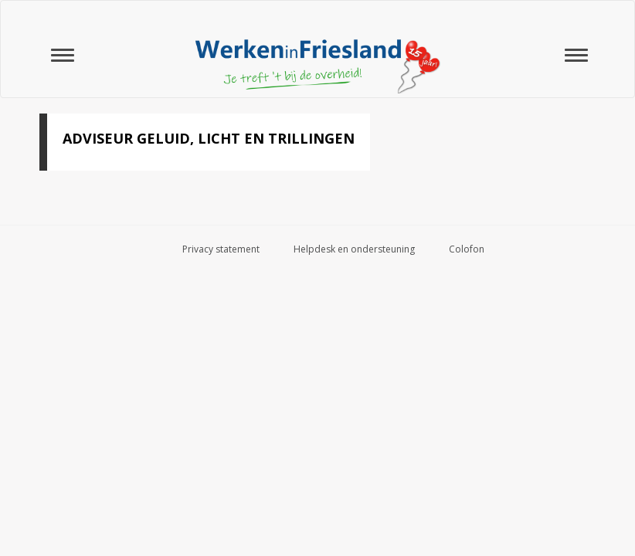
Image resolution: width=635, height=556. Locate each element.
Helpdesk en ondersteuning (354, 249)
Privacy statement (221, 249)
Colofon (466, 249)
